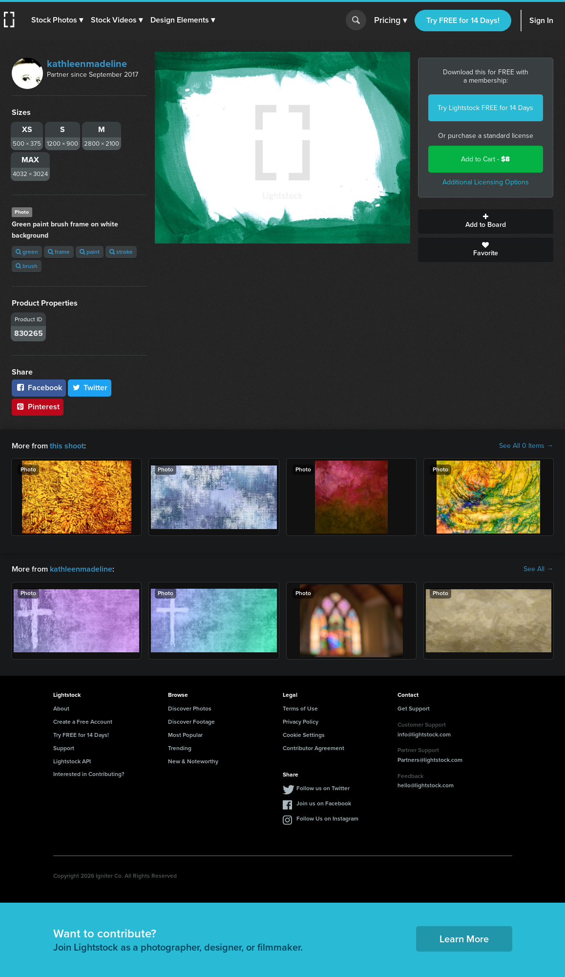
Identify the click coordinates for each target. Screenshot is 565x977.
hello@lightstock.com (426, 785)
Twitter (90, 387)
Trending (179, 748)
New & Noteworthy (193, 761)
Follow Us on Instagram (327, 818)
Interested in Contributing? (89, 774)
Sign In (541, 20)
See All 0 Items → (526, 446)
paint (90, 251)
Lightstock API (72, 761)
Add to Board (486, 221)
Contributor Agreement (313, 748)
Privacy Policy (300, 721)
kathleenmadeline (87, 63)
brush (27, 266)
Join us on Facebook (323, 803)
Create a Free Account (82, 721)
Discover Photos (189, 708)
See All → (538, 569)
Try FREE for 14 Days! (463, 20)
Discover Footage (191, 721)
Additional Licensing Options (485, 182)
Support (63, 748)
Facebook (39, 387)
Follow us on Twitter (323, 788)
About (61, 708)
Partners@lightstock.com (430, 759)
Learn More (464, 939)
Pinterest (38, 406)
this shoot (67, 445)
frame (59, 251)
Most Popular (185, 735)
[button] (57, 20)
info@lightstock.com (424, 734)
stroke (121, 251)
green (27, 251)
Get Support (414, 708)
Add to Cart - (485, 159)
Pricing (390, 20)
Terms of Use (300, 708)
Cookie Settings (304, 735)
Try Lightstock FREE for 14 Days (485, 108)
